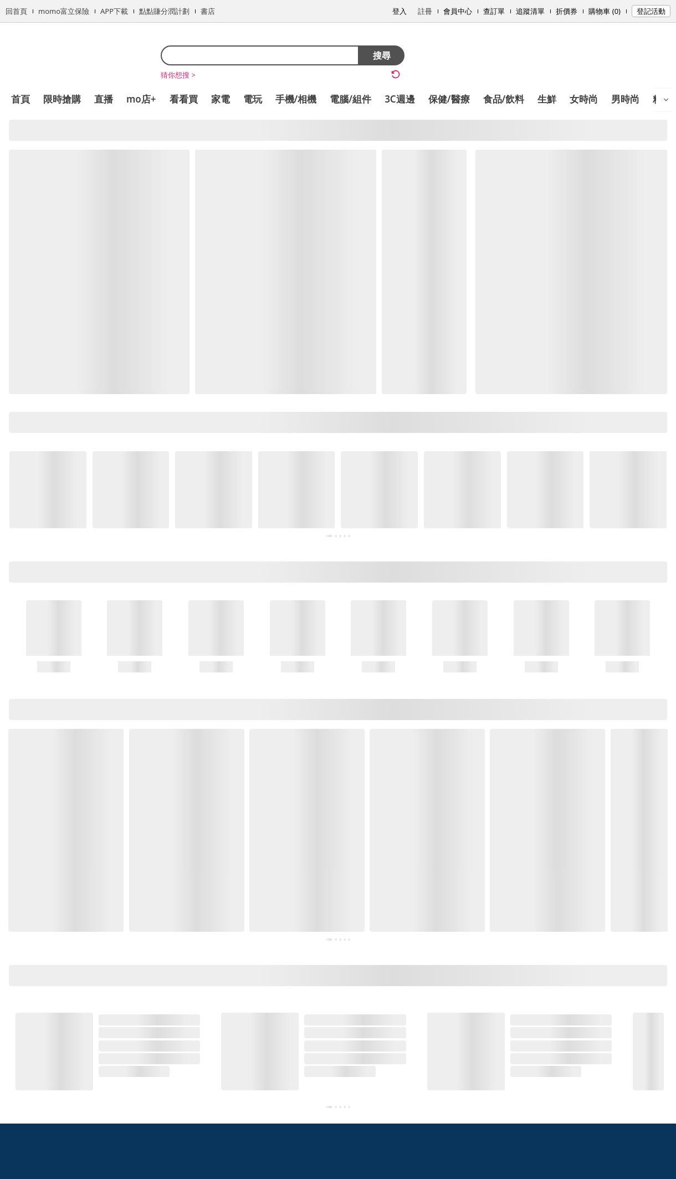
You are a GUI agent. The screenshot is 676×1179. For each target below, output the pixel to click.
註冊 (425, 11)
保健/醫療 (449, 99)
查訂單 (494, 11)
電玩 (252, 99)
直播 (103, 99)
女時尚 (584, 99)
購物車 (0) (604, 11)
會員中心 (457, 11)
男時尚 (625, 99)
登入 (399, 11)
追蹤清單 (530, 11)
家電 (220, 99)
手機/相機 (296, 99)
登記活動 (651, 11)
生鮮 (546, 99)
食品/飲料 (504, 99)
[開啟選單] (666, 100)
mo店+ (141, 99)
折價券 (566, 11)
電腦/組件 (350, 99)
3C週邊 (400, 99)
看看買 (184, 99)
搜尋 (382, 55)
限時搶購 (62, 99)
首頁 (20, 99)
